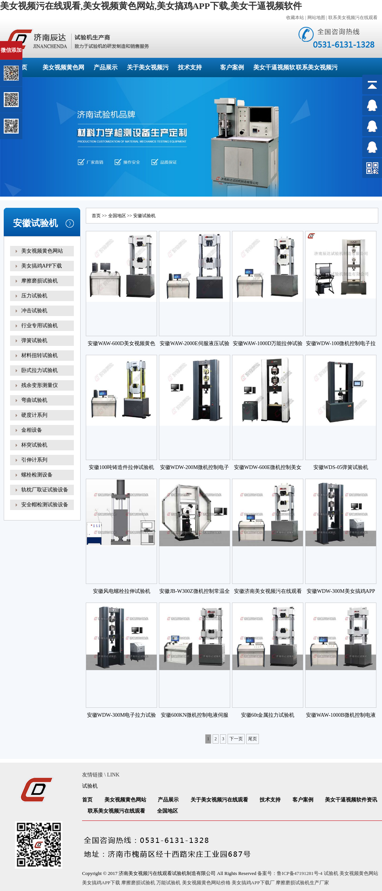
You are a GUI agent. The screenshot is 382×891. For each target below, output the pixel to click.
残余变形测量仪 (39, 385)
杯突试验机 (34, 445)
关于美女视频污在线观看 (219, 800)
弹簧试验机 (34, 340)
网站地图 (316, 17)
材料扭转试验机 (39, 355)
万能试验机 (168, 882)
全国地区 (117, 215)
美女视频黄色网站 (42, 251)
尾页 (252, 738)
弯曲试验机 (34, 400)
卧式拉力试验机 (39, 370)
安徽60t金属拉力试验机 (268, 715)
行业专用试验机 (39, 325)
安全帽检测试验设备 (44, 504)
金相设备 (31, 430)
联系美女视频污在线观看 (353, 17)
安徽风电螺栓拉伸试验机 (121, 591)
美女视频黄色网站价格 (206, 882)
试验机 (90, 786)
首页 (96, 215)
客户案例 (232, 67)
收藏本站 (295, 17)
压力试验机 (34, 295)
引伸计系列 (34, 460)
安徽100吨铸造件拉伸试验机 (121, 467)
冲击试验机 (34, 310)
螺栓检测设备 (37, 475)
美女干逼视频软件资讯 (351, 800)
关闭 (37, 44)
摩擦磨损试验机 (39, 281)
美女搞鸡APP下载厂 (253, 882)
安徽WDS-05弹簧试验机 (341, 467)
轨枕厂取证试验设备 (44, 490)
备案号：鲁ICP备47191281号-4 (289, 873)
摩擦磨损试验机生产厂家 (302, 882)
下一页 (236, 738)
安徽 (137, 215)
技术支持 (190, 67)
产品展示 (106, 67)
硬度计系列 (34, 415)
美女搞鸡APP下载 (41, 266)
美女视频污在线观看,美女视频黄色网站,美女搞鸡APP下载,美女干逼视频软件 (151, 6)
